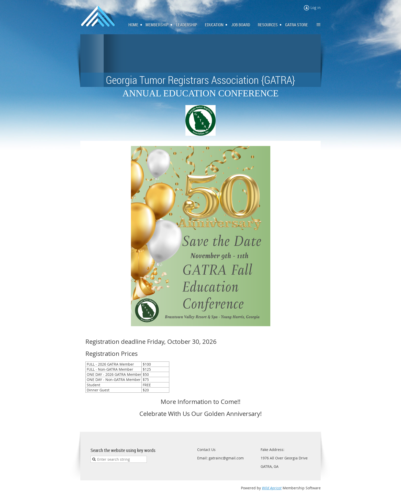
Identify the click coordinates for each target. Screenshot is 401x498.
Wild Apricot (272, 487)
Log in (315, 7)
